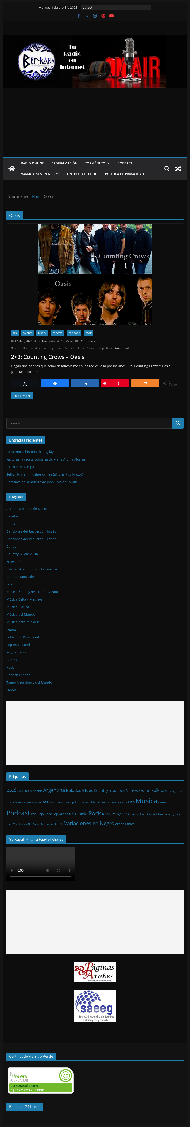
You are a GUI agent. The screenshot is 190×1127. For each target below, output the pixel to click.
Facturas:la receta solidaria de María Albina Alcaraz (45, 459)
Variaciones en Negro (40, 174)
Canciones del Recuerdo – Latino (31, 539)
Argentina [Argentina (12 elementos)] (54, 790)
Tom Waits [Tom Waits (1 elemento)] (47, 824)
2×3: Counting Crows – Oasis (47, 356)
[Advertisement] (95, 122)
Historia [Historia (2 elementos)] (11, 802)
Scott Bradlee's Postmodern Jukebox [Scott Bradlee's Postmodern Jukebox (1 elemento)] (161, 814)
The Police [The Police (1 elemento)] (34, 824)
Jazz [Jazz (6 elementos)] (45, 802)
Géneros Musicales (20, 576)
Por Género (95, 163)
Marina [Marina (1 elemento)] (104, 802)
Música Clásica (17, 607)
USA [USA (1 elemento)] (60, 824)
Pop (101, 348)
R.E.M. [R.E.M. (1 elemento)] (72, 814)
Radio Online (32, 163)
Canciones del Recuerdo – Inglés (31, 531)
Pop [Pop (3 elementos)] (34, 814)
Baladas (27, 333)
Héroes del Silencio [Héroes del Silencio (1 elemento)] (29, 802)
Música (42, 333)
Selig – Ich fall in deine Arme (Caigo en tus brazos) (44, 474)
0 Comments (85, 341)
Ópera (11, 629)
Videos (11, 690)
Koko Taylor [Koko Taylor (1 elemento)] (56, 802)
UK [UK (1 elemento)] (55, 824)
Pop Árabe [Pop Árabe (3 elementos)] (60, 814)
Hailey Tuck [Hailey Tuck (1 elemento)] (175, 791)
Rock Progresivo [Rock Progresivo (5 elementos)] (116, 813)
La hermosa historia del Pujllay (30, 452)
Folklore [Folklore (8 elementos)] (159, 790)
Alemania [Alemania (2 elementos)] (36, 791)
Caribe (11, 546)
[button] (107, 163)
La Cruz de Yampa (20, 467)
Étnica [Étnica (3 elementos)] (130, 824)
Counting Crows (52, 348)
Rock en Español (18, 675)
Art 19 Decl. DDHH (82, 174)
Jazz (9, 584)
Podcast (125, 163)
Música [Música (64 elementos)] (146, 800)
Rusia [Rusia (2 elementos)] (135, 814)
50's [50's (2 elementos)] (20, 791)
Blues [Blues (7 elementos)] (87, 790)
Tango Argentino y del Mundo (29, 682)
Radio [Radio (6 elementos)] (82, 813)
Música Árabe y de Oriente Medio (32, 592)
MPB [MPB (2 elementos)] (131, 802)
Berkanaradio (46, 341)
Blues (10, 524)
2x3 (15, 333)
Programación (64, 163)
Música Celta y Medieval (24, 599)
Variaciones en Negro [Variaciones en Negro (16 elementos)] (89, 823)
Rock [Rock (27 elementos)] (94, 813)
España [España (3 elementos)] (124, 790)
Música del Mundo (20, 614)
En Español (14, 561)
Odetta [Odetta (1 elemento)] (162, 802)
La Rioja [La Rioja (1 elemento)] (69, 802)
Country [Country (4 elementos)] (101, 790)
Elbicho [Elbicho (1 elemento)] (113, 791)
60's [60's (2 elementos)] (26, 791)
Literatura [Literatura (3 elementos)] (82, 802)
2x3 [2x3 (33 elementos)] (11, 790)
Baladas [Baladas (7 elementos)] (73, 790)
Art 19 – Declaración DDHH (26, 509)
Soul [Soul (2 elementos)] (9, 824)
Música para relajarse (23, 622)
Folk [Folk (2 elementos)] (147, 791)
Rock (89, 333)
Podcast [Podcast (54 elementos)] (18, 812)
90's (24, 348)
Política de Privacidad (124, 174)
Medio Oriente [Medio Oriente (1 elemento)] (118, 802)
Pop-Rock (74, 333)
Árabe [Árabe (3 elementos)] (119, 824)
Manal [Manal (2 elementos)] (95, 802)
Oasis (80, 348)
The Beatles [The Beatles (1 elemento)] (20, 824)
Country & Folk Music (22, 554)
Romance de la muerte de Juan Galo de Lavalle (42, 482)
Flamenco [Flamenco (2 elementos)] (137, 791)
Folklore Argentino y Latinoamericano (34, 569)
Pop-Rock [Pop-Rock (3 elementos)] (45, 814)
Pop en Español (18, 644)
